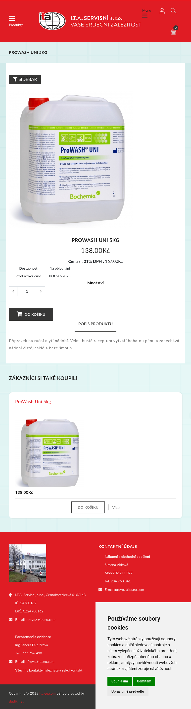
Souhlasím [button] (119, 681)
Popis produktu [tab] (95, 323)
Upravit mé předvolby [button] (127, 691)
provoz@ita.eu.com (41, 620)
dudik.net (16, 700)
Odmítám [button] (144, 681)
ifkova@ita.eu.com (40, 661)
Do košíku (30, 314)
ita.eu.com (48, 692)
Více (117, 507)
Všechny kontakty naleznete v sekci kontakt (48, 669)
